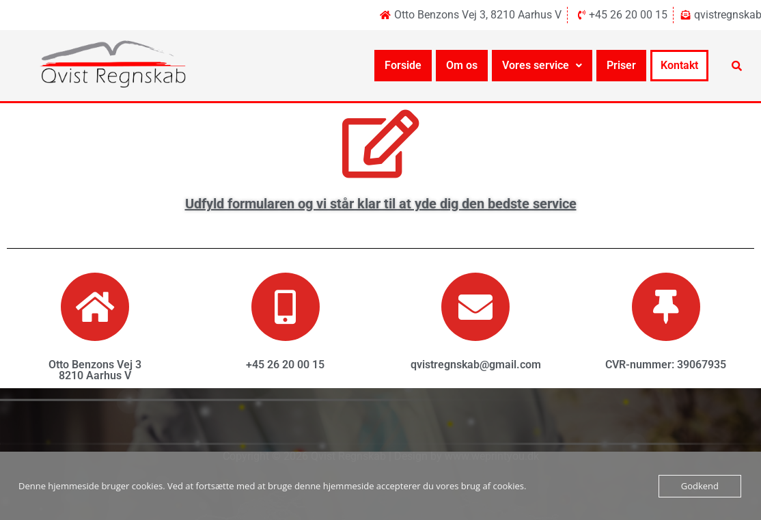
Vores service (542, 65)
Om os (462, 65)
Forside (403, 65)
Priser (621, 65)
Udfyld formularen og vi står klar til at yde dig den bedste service (381, 203)
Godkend (700, 486)
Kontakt (679, 65)
